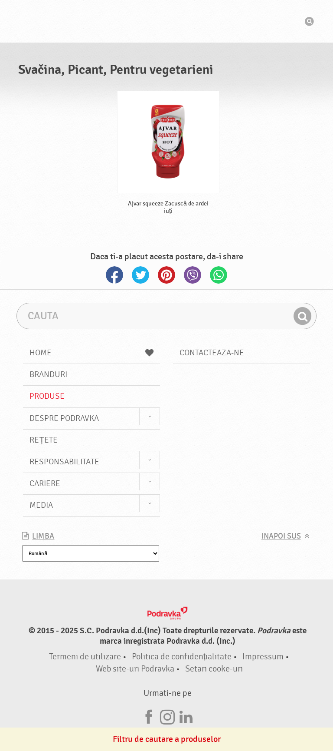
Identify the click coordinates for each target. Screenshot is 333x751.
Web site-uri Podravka (135, 669)
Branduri (48, 374)
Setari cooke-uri (214, 669)
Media (41, 505)
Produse (47, 396)
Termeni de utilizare (85, 657)
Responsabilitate (64, 461)
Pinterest (166, 275)
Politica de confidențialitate (182, 657)
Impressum (263, 657)
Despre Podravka (64, 418)
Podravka (166, 21)
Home (91, 352)
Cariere (44, 483)
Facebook (114, 275)
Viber (192, 275)
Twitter (140, 275)
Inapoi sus (281, 536)
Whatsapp (218, 275)
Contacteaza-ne (212, 352)
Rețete (43, 440)
